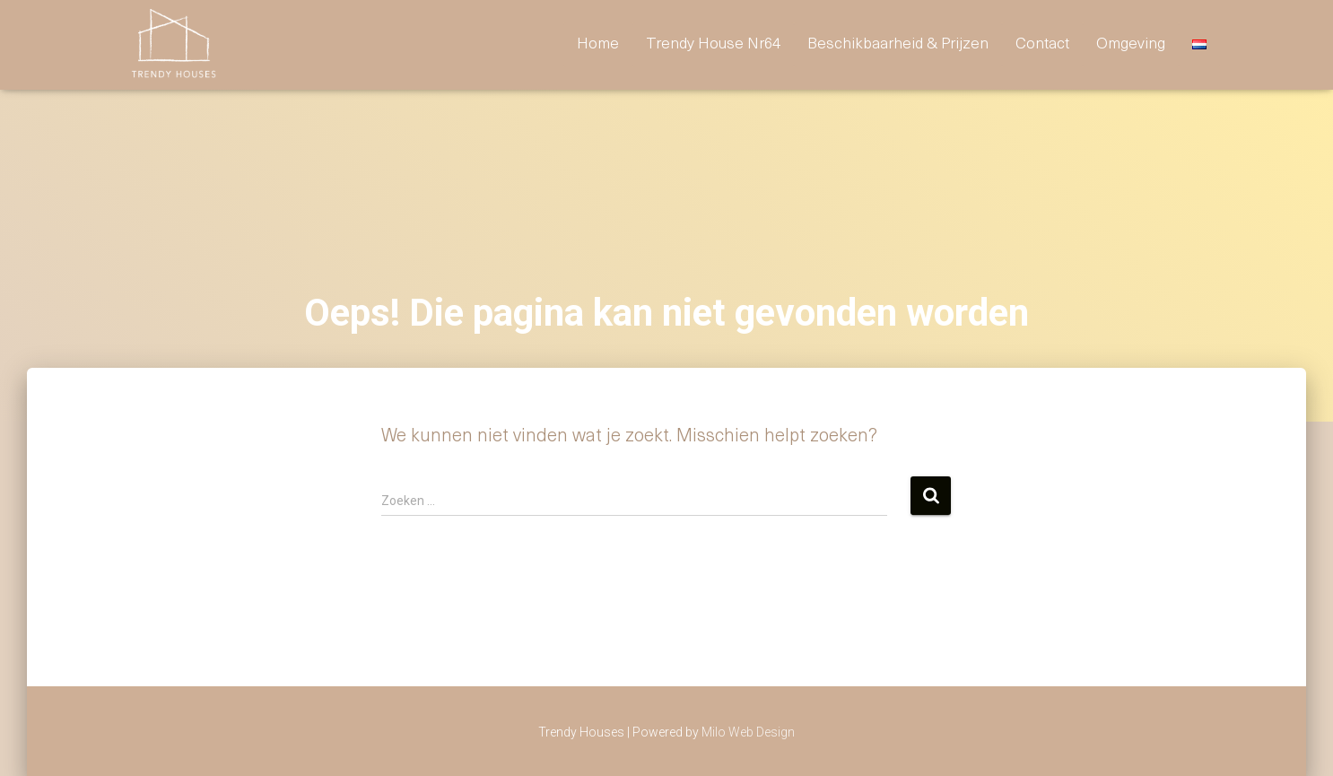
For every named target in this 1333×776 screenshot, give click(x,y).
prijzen (273, 723)
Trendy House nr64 (713, 44)
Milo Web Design (748, 732)
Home (598, 44)
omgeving (1130, 44)
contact (1042, 44)
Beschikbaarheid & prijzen (898, 44)
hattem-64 (184, 723)
